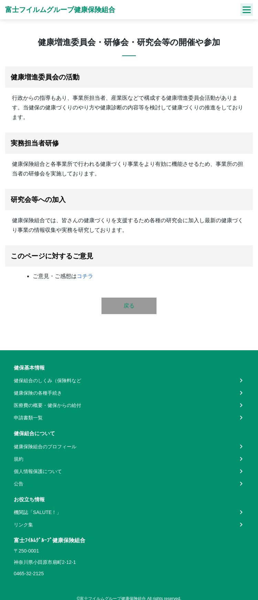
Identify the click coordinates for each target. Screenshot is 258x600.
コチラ (85, 276)
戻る (129, 306)
